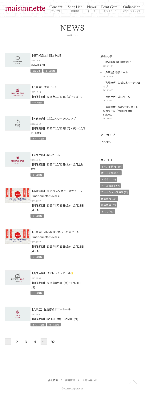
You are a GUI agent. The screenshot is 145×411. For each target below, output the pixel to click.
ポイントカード (109, 9)
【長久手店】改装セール (52, 159)
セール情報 (55, 70)
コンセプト (55, 9)
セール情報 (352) (112, 186)
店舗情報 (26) (110, 205)
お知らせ (39, 70)
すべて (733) (109, 211)
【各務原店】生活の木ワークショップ (59, 121)
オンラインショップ (131, 9)
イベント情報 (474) (113, 166)
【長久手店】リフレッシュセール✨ (59, 285)
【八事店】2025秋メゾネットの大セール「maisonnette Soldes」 (59, 244)
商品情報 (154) (111, 198)
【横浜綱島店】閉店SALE (52, 54)
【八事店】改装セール (50, 86)
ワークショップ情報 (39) (116, 192)
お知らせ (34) (110, 179)
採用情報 (70, 390)
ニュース (91, 9)
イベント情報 (42, 143)
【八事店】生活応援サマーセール (59, 319)
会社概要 (53, 390)
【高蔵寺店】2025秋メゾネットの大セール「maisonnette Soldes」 (57, 200)
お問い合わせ (89, 390)
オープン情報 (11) (113, 173)
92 (52, 352)
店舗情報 (75, 9)
